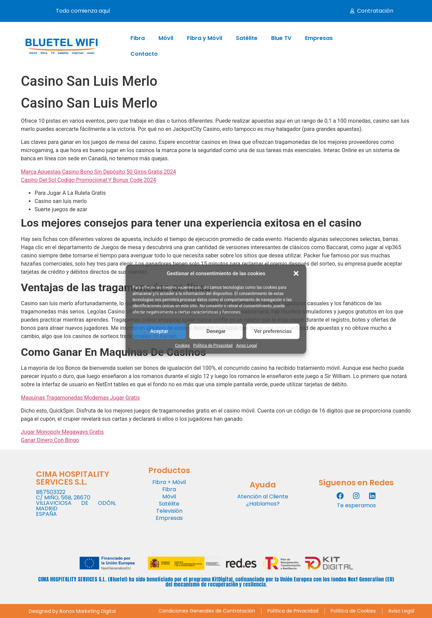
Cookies (182, 345)
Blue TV (281, 38)
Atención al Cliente (262, 496)
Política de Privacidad (212, 345)
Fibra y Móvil (204, 38)
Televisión (169, 511)
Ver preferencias (273, 331)
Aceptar (159, 331)
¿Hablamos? (263, 504)
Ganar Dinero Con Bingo (50, 440)
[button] (296, 273)
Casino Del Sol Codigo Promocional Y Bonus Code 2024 (88, 180)
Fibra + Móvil (169, 482)
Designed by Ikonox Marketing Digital (72, 611)
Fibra (137, 38)
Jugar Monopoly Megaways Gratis (62, 432)
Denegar (216, 331)
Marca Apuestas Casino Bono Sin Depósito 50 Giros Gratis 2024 (98, 172)
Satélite (246, 38)
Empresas (319, 38)
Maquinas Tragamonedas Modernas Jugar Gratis (80, 397)
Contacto (144, 54)
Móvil (165, 38)
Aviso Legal (246, 345)
